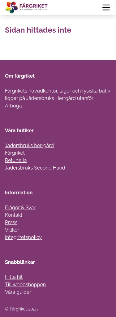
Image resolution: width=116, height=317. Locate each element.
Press (11, 222)
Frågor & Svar (20, 208)
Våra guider (18, 292)
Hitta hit (14, 277)
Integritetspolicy (23, 237)
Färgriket (15, 153)
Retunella (16, 160)
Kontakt (13, 215)
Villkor (12, 230)
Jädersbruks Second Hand (35, 168)
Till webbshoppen (25, 285)
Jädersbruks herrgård (29, 145)
